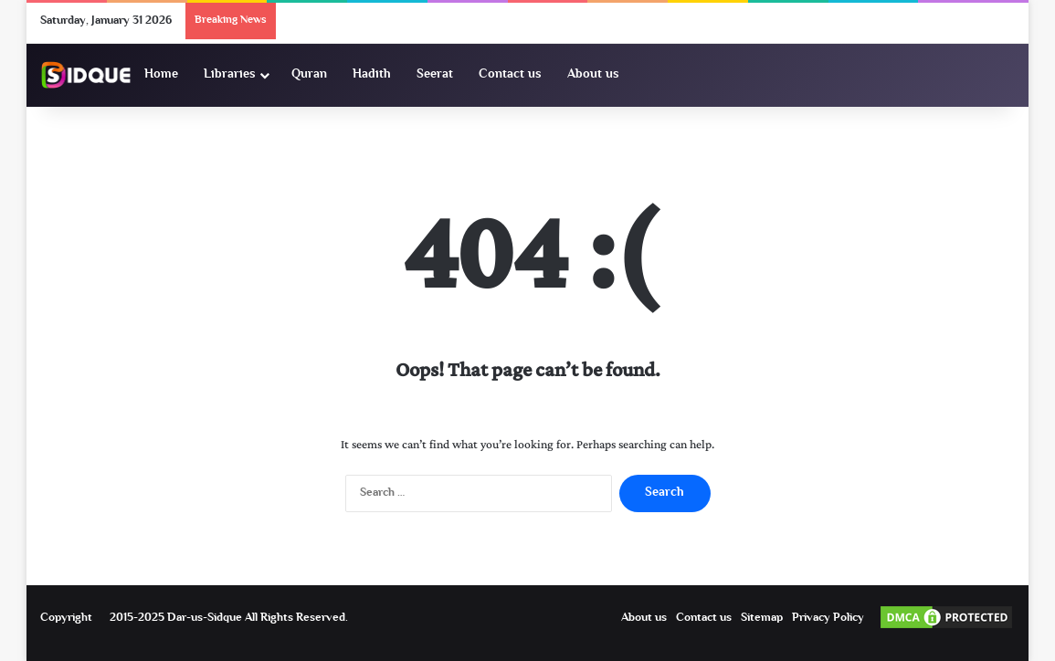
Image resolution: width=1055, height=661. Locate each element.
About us (593, 75)
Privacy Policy (828, 618)
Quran (309, 75)
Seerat (435, 75)
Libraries (230, 75)
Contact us (510, 75)
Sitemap (762, 618)
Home (161, 75)
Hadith (372, 75)
